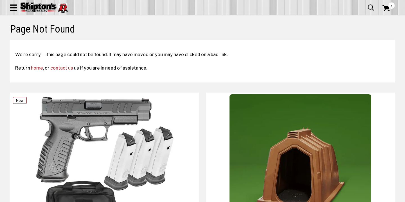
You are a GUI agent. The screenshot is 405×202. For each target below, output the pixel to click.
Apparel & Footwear (40, 41)
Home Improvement (228, 41)
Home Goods (183, 41)
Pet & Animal (314, 41)
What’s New (363, 4)
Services (387, 4)
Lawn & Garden (276, 41)
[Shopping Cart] (385, 20)
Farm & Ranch (144, 41)
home (42, 115)
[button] (221, 20)
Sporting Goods (355, 41)
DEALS (384, 41)
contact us (66, 115)
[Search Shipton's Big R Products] (183, 20)
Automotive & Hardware (96, 41)
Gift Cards (338, 4)
